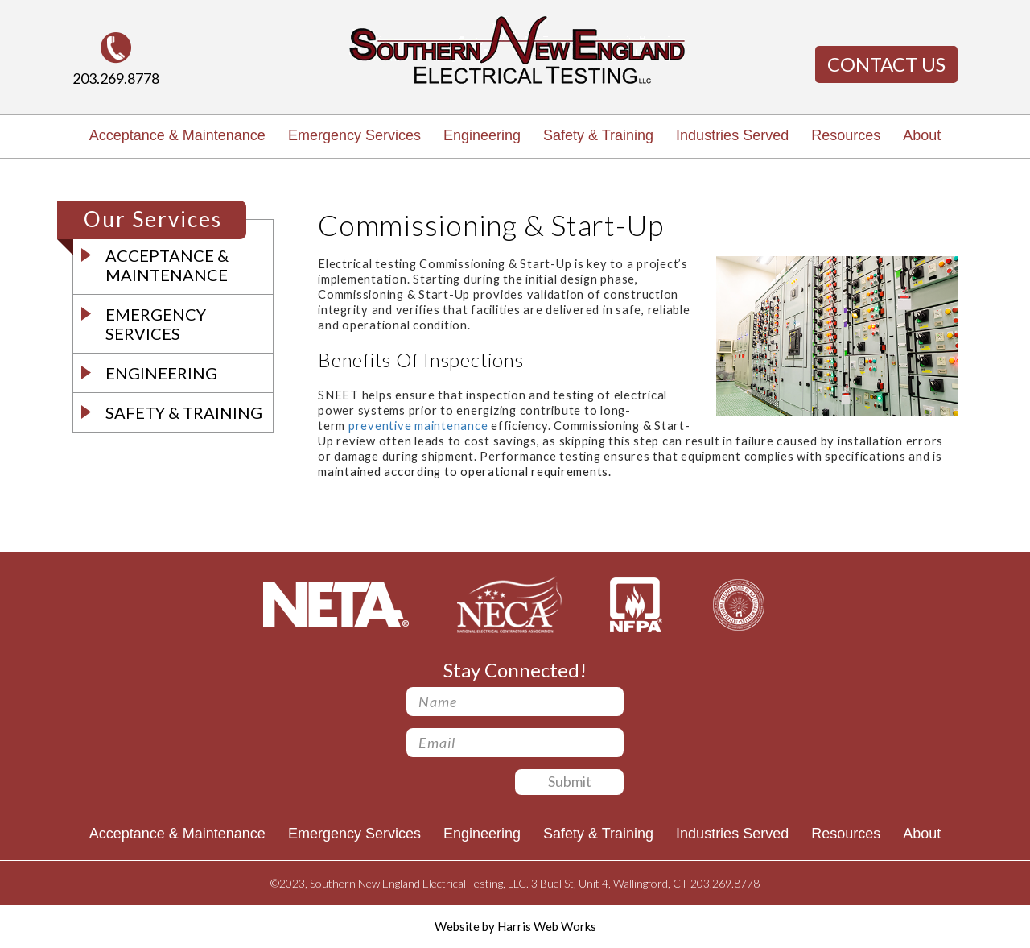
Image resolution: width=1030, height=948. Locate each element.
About (922, 135)
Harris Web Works (546, 926)
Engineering (482, 135)
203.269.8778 (115, 78)
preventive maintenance (418, 426)
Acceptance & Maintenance (177, 135)
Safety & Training (598, 135)
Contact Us (886, 64)
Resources (845, 135)
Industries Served (732, 135)
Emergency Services (354, 135)
